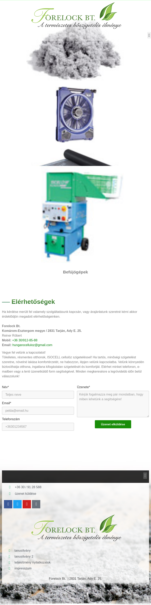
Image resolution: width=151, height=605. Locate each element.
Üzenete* (83, 387)
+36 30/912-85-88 (25, 340)
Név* (5, 387)
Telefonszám (11, 419)
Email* (6, 403)
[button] (149, 35)
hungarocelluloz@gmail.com (32, 345)
